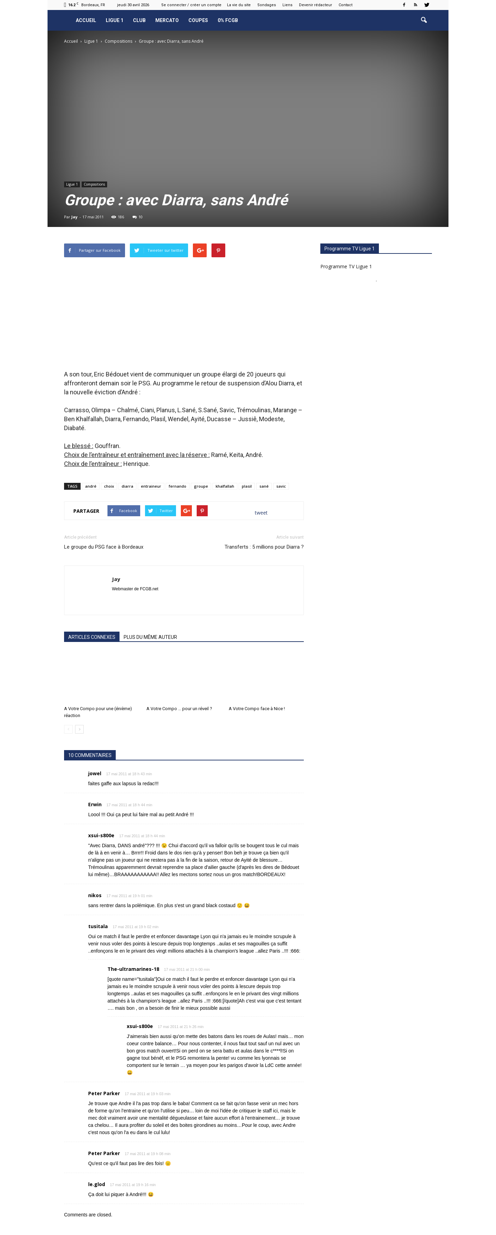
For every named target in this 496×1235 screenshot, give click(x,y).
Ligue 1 (114, 20)
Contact (345, 5)
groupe (201, 486)
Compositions (94, 184)
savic (281, 486)
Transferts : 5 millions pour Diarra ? (264, 547)
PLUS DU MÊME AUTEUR (150, 637)
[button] (423, 20)
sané (264, 486)
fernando (177, 486)
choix (109, 486)
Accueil (86, 20)
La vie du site (239, 5)
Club (139, 20)
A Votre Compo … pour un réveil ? (179, 708)
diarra (127, 486)
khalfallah (225, 486)
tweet (261, 512)
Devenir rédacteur (315, 5)
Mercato (167, 20)
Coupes (198, 20)
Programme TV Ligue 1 (346, 266)
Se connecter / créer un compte (191, 5)
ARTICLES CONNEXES (91, 637)
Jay (74, 216)
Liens (287, 5)
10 (138, 216)
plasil (247, 486)
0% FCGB (228, 20)
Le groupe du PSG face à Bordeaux (103, 547)
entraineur (151, 486)
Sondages (266, 5)
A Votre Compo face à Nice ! (257, 708)
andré (90, 486)
